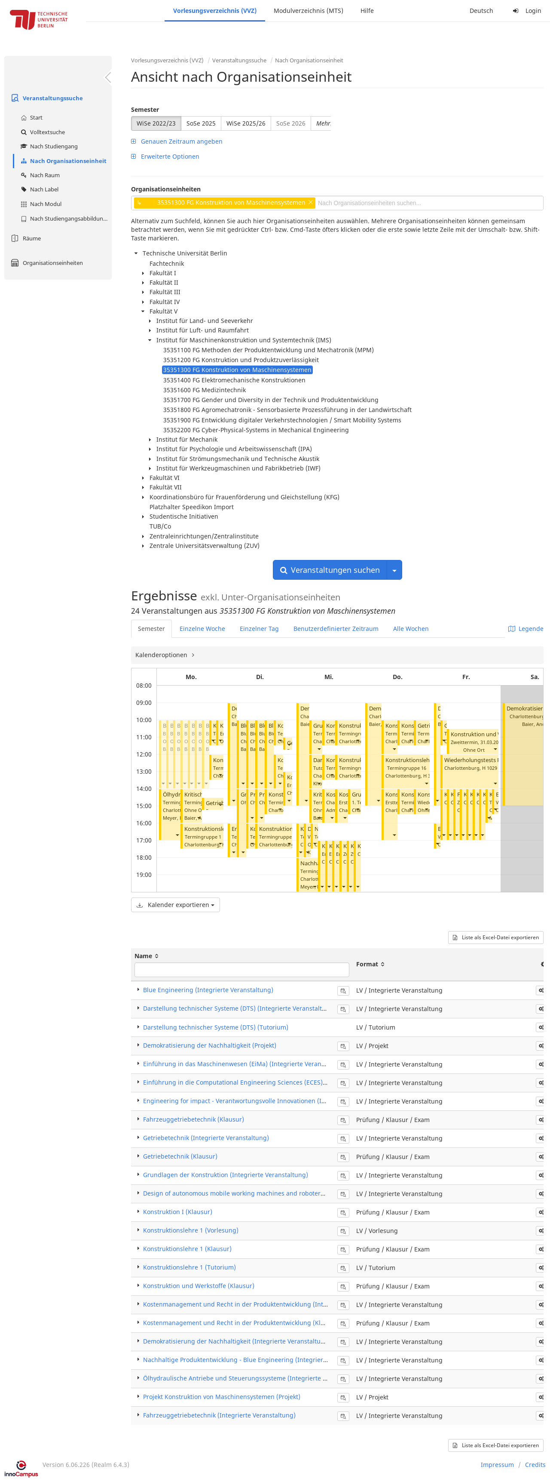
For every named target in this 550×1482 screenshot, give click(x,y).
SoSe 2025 (201, 123)
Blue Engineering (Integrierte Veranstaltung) (208, 990)
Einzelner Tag (259, 628)
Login (525, 10)
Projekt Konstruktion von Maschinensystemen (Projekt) (221, 1397)
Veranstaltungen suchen (330, 570)
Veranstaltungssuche (46, 98)
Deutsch (481, 10)
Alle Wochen (411, 628)
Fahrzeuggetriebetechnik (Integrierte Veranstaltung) (219, 1415)
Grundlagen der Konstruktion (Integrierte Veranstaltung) (225, 1175)
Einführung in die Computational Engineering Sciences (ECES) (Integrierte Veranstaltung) (273, 1082)
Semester (145, 109)
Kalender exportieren (175, 905)
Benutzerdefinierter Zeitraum (336, 628)
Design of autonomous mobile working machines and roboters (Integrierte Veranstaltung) (273, 1193)
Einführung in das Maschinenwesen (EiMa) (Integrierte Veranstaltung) (245, 1064)
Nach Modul (39, 204)
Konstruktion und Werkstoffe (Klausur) (198, 1286)
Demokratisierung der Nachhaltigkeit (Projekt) (209, 1045)
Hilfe (367, 10)
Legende (526, 628)
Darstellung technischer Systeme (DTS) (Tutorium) (215, 1027)
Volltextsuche (41, 132)
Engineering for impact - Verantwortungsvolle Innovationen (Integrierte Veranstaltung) (269, 1101)
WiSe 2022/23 (156, 123)
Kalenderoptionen (162, 655)
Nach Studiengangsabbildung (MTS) (65, 218)
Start (30, 117)
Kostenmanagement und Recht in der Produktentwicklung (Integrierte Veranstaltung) (267, 1304)
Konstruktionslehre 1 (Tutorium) (427, 760)
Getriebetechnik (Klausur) (180, 1156)
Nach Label (38, 189)
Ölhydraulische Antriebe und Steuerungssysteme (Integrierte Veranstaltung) (254, 1378)
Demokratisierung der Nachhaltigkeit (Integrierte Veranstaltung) (236, 1341)
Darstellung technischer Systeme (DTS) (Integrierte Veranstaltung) (239, 1008)
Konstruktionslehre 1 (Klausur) (187, 1249)
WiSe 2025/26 (246, 123)
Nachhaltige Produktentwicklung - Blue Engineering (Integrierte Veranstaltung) (258, 1360)
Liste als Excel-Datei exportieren (496, 937)
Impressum (497, 1464)
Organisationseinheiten (46, 263)
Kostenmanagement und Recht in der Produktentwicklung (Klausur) (241, 1323)
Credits (535, 1464)
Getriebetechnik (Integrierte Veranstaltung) (206, 1138)
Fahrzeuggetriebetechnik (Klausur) (193, 1119)
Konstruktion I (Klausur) (177, 1212)
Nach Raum (39, 175)
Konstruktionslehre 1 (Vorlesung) (190, 1230)
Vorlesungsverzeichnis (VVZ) (215, 10)
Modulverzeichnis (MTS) (308, 10)
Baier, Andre (536, 724)
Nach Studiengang (48, 146)
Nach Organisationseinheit (62, 161)
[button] (163, 783)
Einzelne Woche (202, 628)
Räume (25, 238)
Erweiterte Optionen (165, 156)
